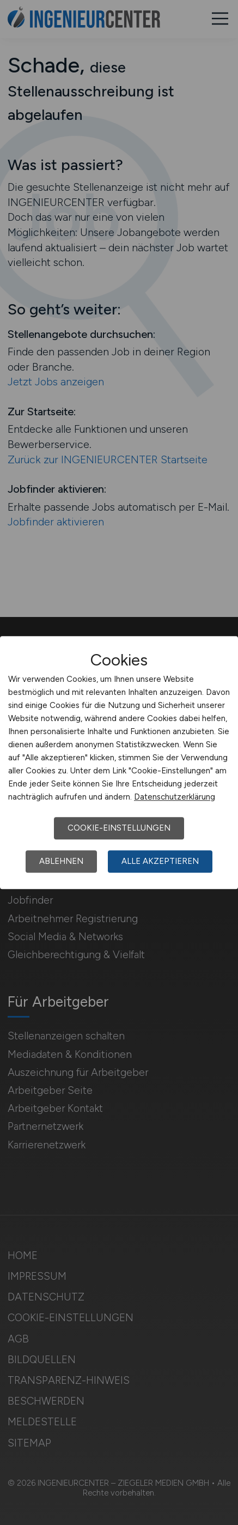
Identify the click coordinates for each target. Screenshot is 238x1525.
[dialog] (119, 762)
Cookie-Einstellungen (119, 828)
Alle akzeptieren (160, 861)
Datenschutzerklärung (174, 797)
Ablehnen (61, 861)
